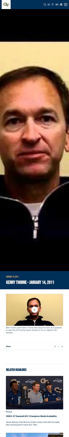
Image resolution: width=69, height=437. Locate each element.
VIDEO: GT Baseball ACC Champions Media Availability (31, 416)
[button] (45, 4)
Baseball (9, 412)
